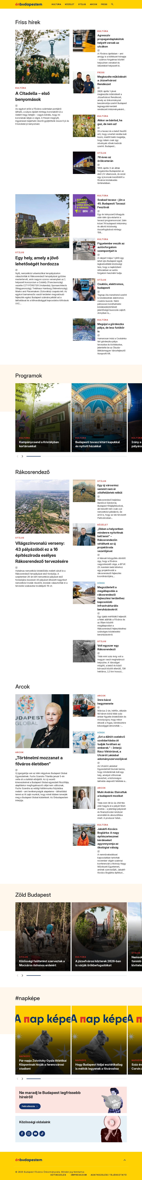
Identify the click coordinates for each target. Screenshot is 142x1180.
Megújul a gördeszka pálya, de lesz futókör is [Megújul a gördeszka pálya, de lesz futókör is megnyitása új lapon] (111, 327)
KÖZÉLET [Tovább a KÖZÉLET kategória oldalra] (102, 525)
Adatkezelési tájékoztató (109, 1175)
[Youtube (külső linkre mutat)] (35, 1134)
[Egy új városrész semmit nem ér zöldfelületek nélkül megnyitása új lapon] (84, 491)
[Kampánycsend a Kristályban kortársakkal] (43, 417)
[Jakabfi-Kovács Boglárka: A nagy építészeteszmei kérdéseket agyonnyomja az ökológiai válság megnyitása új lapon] (84, 834)
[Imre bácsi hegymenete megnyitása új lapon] (84, 705)
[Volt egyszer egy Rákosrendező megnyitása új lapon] (84, 651)
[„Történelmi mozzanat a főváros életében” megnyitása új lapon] (42, 721)
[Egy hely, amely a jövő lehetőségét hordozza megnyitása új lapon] (42, 221)
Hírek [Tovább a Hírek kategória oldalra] (101, 583)
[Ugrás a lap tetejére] (124, 1160)
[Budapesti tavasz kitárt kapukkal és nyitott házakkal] (99, 417)
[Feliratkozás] (30, 1106)
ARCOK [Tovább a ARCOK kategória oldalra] (19, 752)
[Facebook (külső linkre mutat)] (22, 1134)
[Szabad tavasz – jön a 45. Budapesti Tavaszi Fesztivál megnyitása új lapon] (84, 205)
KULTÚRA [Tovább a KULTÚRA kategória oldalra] (20, 88)
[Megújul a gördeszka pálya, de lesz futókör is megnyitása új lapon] (84, 329)
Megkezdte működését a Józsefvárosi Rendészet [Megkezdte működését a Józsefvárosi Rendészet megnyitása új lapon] (111, 80)
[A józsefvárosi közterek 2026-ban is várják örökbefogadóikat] (99, 936)
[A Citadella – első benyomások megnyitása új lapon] (42, 57)
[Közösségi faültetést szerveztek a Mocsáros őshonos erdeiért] (43, 936)
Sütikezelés (58, 1175)
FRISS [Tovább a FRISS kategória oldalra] (101, 72)
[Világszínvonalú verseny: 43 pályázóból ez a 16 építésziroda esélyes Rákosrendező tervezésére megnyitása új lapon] (42, 507)
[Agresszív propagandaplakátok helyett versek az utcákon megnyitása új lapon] (84, 41)
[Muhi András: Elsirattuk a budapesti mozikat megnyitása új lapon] (84, 797)
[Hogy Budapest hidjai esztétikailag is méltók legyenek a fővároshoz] (99, 1040)
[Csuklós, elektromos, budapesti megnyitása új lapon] (84, 289)
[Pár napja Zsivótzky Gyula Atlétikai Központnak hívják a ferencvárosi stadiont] (43, 1040)
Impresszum (79, 1175)
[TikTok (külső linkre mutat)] (42, 1134)
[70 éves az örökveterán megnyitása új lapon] (84, 163)
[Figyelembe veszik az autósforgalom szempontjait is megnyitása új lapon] (84, 249)
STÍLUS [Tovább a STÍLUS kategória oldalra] (101, 153)
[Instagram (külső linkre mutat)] (29, 1134)
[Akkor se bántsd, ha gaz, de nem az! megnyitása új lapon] (84, 126)
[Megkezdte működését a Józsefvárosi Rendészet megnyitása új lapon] (84, 82)
